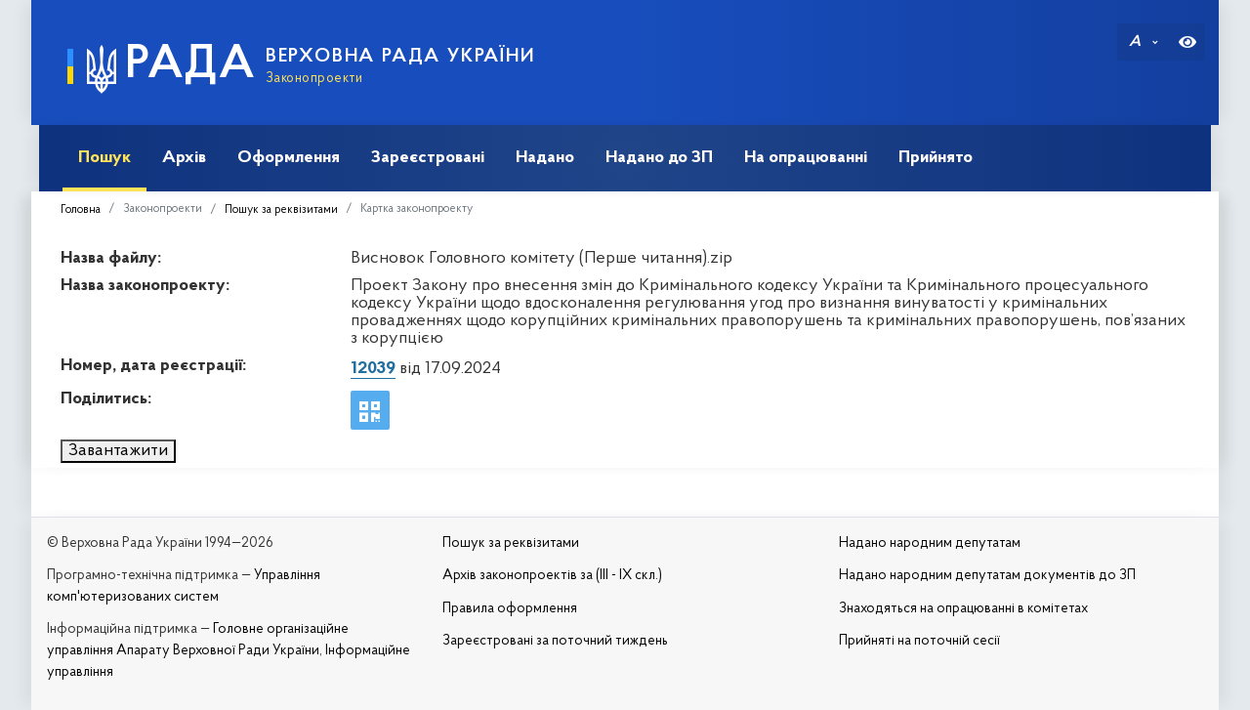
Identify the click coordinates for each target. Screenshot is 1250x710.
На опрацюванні (797, 157)
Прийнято (928, 157)
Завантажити (118, 450)
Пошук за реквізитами (281, 210)
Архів (176, 157)
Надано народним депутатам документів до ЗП (987, 575)
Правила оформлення (509, 609)
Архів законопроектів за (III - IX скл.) (552, 575)
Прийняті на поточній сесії (919, 641)
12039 (373, 368)
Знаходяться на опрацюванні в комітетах (963, 609)
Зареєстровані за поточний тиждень (555, 641)
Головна (81, 210)
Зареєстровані (420, 157)
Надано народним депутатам (930, 543)
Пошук (96, 157)
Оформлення (280, 157)
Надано (537, 157)
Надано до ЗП (651, 157)
